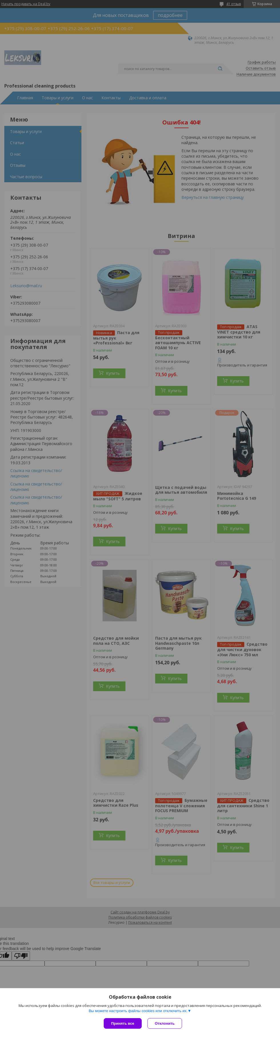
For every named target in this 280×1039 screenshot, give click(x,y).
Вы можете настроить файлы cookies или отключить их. (138, 1011)
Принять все (122, 1023)
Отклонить (165, 1023)
